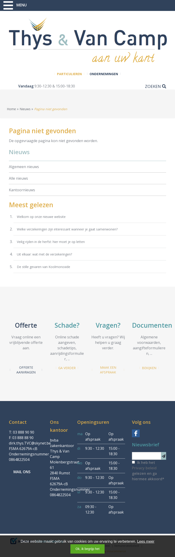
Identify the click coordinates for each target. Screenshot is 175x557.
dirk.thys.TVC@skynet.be (30, 443)
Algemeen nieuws (24, 166)
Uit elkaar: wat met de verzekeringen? (44, 254)
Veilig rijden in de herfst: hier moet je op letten (51, 242)
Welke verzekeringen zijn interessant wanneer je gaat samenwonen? (67, 229)
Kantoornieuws (22, 189)
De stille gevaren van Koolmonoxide (43, 267)
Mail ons (22, 471)
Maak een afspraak (108, 369)
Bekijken (149, 368)
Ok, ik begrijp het (87, 549)
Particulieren (69, 74)
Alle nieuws (18, 178)
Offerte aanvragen (26, 369)
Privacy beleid (144, 467)
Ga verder (67, 368)
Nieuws (25, 109)
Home (11, 109)
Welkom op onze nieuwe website (41, 217)
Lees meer (145, 541)
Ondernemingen (104, 74)
